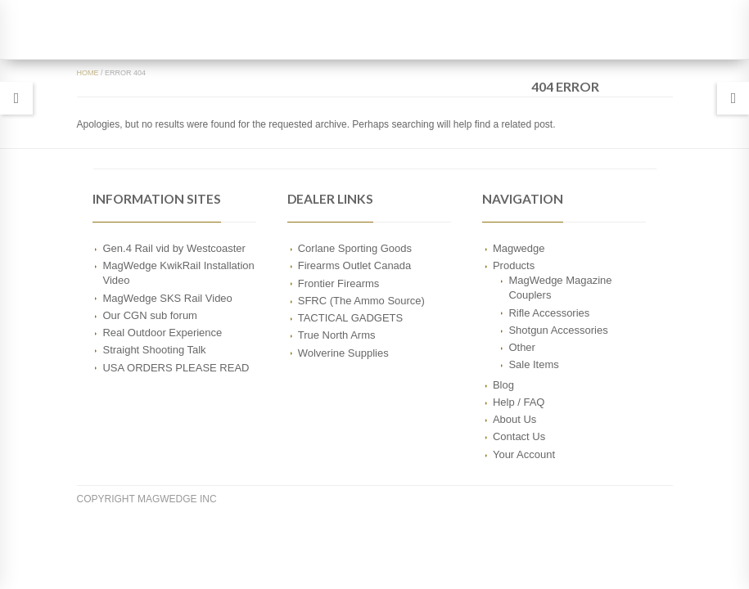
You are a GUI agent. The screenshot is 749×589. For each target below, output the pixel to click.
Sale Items (533, 364)
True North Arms (337, 335)
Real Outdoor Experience (162, 332)
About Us (514, 419)
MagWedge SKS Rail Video (167, 298)
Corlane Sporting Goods (355, 248)
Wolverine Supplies (343, 353)
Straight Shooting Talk (153, 350)
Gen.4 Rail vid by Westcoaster (173, 248)
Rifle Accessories (548, 313)
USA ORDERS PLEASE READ (175, 368)
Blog (503, 385)
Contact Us (519, 436)
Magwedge (519, 248)
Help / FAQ (519, 402)
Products (514, 265)
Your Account (524, 454)
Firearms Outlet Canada (355, 265)
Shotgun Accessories (557, 330)
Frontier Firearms (339, 283)
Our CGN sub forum (149, 315)
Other (521, 347)
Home (88, 73)
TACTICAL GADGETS (350, 318)
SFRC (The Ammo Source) (361, 300)
